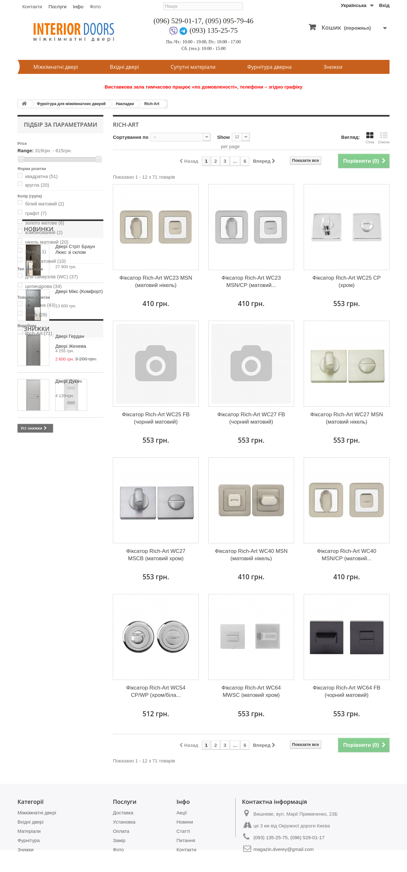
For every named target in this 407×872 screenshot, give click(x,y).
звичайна (40, 305)
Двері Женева (70, 598)
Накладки (125, 104)
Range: (25, 150)
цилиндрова (43, 286)
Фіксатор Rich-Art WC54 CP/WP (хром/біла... (156, 691)
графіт (35, 213)
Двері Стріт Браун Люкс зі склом (75, 378)
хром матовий (45, 261)
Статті (183, 831)
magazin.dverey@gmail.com (283, 849)
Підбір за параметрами (60, 124)
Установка (124, 822)
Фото (95, 6)
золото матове (44, 222)
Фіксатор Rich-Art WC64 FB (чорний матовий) (346, 691)
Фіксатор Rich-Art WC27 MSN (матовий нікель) (346, 418)
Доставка (123, 812)
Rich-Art (151, 104)
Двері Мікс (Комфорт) (79, 420)
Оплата (121, 831)
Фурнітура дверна (269, 66)
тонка (36, 314)
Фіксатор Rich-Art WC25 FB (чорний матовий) (156, 418)
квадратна (41, 176)
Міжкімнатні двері (55, 66)
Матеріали (29, 831)
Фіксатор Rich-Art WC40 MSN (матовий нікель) (251, 554)
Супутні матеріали (193, 66)
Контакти (32, 6)
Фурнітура (28, 840)
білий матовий (44, 203)
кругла (37, 185)
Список (384, 138)
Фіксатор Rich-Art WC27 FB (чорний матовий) (251, 418)
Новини (184, 822)
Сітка (370, 138)
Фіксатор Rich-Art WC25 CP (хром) (347, 281)
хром (35, 251)
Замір (119, 840)
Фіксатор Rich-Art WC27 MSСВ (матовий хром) (156, 554)
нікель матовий (46, 242)
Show (223, 137)
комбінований (43, 232)
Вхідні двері (124, 66)
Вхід (384, 5)
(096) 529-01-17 (178, 21)
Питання (185, 840)
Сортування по (130, 137)
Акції (181, 812)
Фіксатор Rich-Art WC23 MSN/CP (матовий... (251, 281)
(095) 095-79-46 (229, 21)
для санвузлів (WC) (51, 276)
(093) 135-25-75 (214, 30)
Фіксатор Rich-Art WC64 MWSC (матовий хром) (251, 691)
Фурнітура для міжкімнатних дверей (71, 104)
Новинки (38, 358)
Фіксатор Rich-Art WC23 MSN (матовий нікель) (155, 281)
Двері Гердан (69, 465)
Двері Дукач (68, 510)
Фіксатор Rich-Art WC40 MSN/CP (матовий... (346, 554)
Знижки (332, 66)
